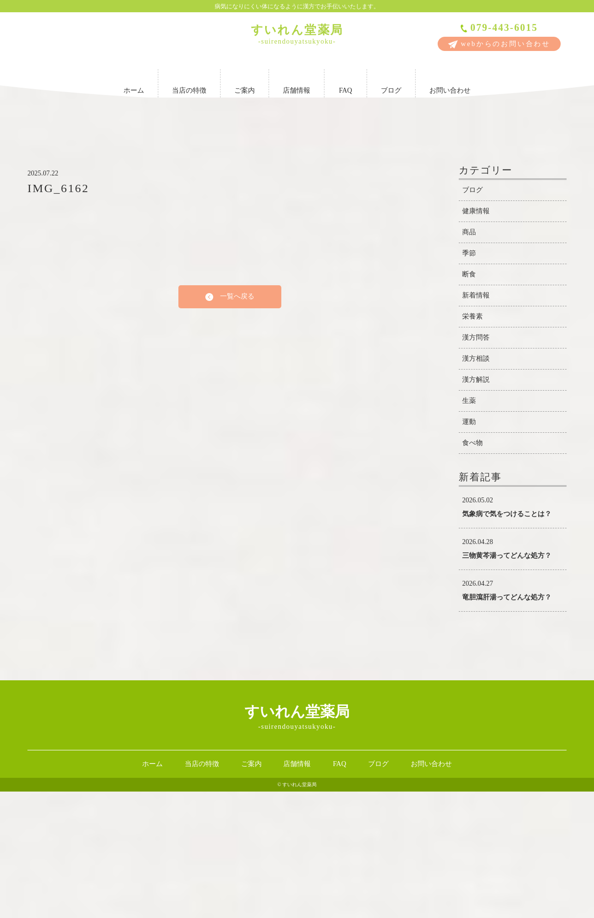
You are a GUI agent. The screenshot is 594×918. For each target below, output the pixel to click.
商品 (469, 358)
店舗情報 (296, 81)
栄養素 (472, 443)
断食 (469, 400)
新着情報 (476, 421)
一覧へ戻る (229, 423)
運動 (469, 548)
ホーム (134, 81)
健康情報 (476, 337)
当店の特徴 (189, 81)
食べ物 (472, 569)
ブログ (391, 81)
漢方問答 (476, 464)
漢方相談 (476, 485)
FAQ (345, 81)
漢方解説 (476, 506)
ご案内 (244, 81)
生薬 (469, 527)
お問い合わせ (449, 81)
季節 (469, 379)
